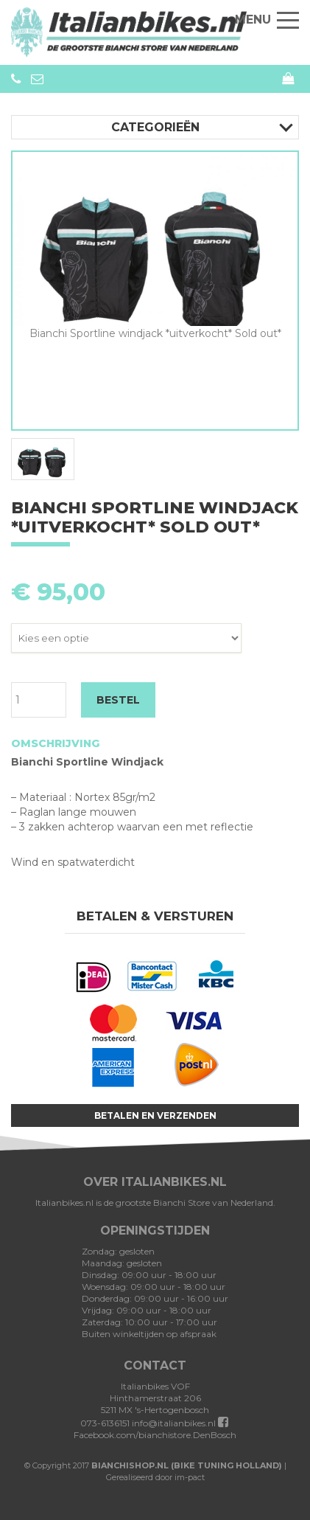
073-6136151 (16, 79)
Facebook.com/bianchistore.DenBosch (155, 1428)
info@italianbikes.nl (174, 1423)
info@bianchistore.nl (37, 79)
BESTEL (118, 700)
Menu (267, 20)
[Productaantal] (38, 700)
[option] (155, 246)
